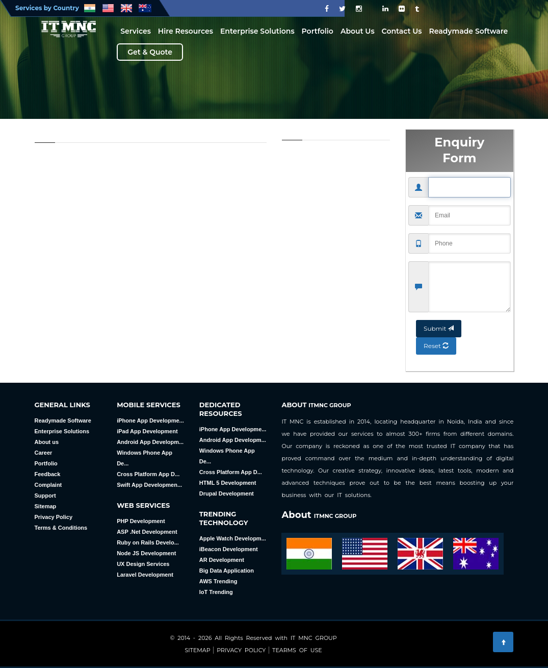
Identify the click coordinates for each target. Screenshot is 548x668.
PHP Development (141, 521)
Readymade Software (468, 31)
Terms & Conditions (61, 528)
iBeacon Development (228, 549)
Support (45, 495)
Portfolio (317, 31)
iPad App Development (147, 431)
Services (135, 31)
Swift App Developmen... (149, 485)
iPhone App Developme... (150, 420)
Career (44, 453)
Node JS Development (146, 553)
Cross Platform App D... (148, 474)
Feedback (48, 474)
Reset (436, 338)
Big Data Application (226, 570)
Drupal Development (226, 493)
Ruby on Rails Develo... (148, 542)
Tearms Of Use (295, 650)
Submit (439, 321)
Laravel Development (145, 575)
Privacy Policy (54, 517)
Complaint (48, 485)
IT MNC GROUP (314, 637)
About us (47, 442)
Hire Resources (185, 31)
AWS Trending (218, 581)
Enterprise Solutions (257, 31)
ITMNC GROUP (329, 405)
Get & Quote (149, 52)
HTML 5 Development (227, 483)
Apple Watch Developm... (232, 538)
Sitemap (46, 506)
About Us (358, 31)
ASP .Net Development (147, 532)
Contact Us (402, 31)
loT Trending (216, 592)
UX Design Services (143, 564)
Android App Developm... (150, 442)
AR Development (221, 560)
